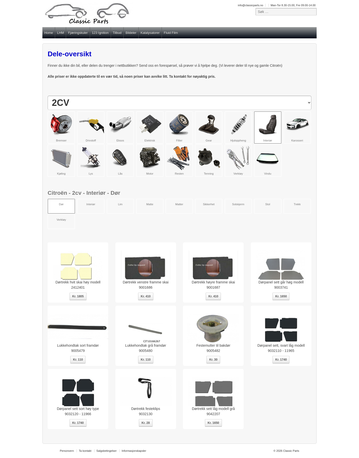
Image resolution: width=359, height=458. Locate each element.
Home (48, 33)
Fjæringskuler (78, 33)
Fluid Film (171, 33)
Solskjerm (238, 204)
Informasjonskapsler (134, 450)
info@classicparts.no (250, 5)
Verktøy (61, 219)
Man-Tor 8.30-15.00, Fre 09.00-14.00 (293, 5)
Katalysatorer (150, 33)
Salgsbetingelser (106, 450)
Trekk (297, 204)
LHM (60, 33)
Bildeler (131, 33)
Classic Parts (290, 450)
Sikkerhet (209, 204)
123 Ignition (100, 33)
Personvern (67, 450)
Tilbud (117, 33)
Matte (149, 204)
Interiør (90, 204)
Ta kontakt (85, 450)
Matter (179, 204)
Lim (120, 204)
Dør (61, 204)
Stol (267, 204)
